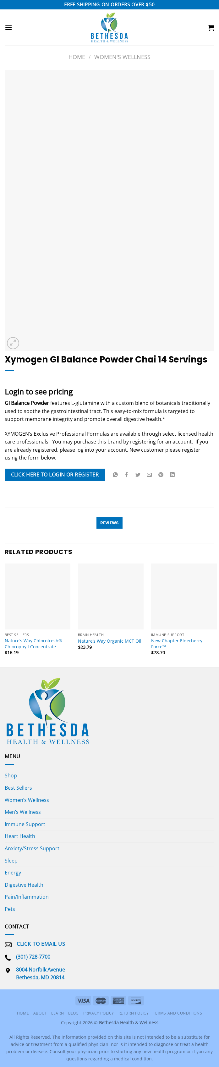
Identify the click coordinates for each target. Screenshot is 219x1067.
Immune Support (25, 824)
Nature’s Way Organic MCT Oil (109, 641)
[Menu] (8, 27)
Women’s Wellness (27, 800)
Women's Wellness (122, 57)
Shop (11, 775)
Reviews (109, 522)
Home (76, 57)
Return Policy (133, 1013)
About (40, 1013)
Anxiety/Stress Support (32, 848)
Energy (13, 872)
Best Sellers (18, 787)
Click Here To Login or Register (55, 474)
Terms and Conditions (177, 1013)
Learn (57, 1013)
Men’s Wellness (23, 811)
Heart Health (20, 836)
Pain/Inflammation (27, 896)
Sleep (11, 860)
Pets (10, 909)
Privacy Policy (98, 1013)
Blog (73, 1013)
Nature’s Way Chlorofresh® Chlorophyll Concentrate (33, 644)
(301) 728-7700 (33, 956)
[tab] (109, 523)
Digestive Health (24, 884)
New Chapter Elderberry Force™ (176, 644)
